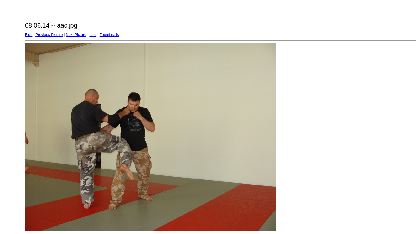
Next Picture (76, 35)
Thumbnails (109, 35)
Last (92, 35)
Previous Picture (49, 35)
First (28, 35)
